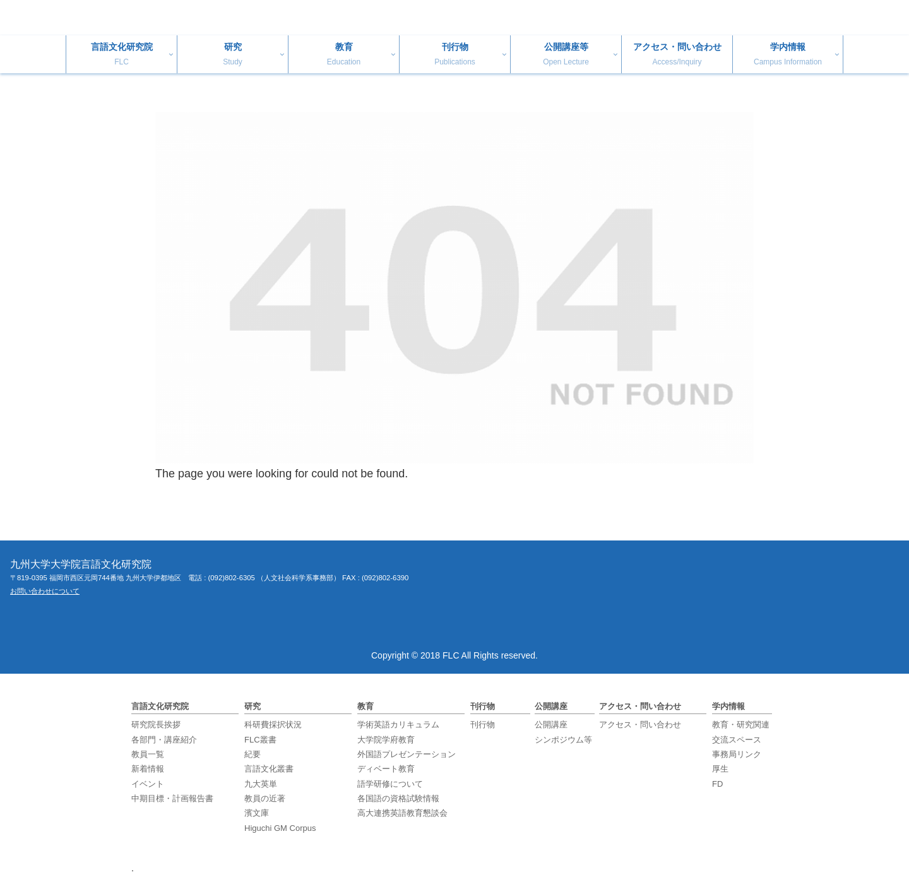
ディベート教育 (386, 768)
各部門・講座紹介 (164, 739)
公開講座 (551, 724)
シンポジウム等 (563, 739)
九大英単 (260, 784)
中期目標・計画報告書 (172, 798)
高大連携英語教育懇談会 (402, 813)
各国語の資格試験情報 (398, 798)
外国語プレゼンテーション (406, 754)
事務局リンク (736, 754)
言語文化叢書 (269, 768)
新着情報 (147, 768)
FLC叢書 (260, 739)
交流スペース (736, 739)
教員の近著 (264, 798)
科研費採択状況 (273, 724)
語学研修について (390, 784)
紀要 (252, 754)
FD (717, 784)
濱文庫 (256, 813)
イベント (147, 784)
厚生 (720, 768)
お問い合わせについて (45, 591)
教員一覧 (147, 754)
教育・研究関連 (740, 724)
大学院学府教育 (386, 739)
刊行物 (482, 724)
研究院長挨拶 (156, 724)
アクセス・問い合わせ (640, 724)
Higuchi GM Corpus (280, 828)
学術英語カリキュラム (398, 724)
